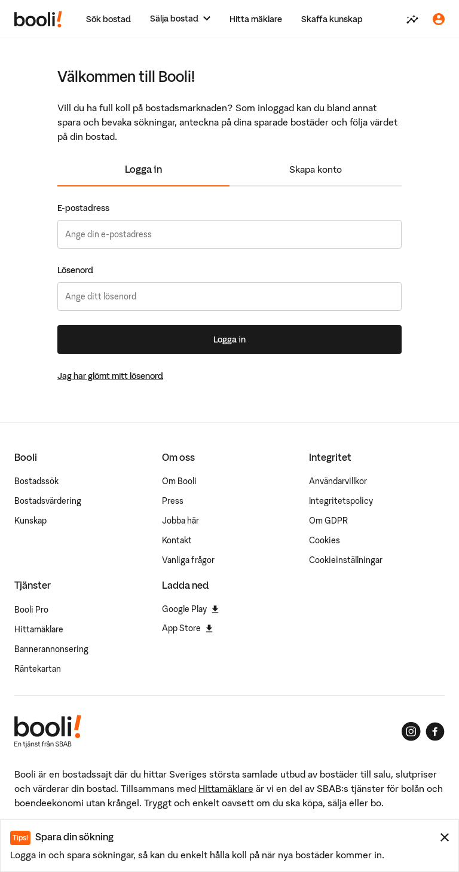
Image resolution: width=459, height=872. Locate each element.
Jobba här (180, 520)
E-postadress (83, 208)
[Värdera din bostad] (412, 19)
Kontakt (177, 540)
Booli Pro (31, 609)
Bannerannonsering (51, 649)
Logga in (143, 169)
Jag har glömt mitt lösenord (110, 376)
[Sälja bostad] (180, 19)
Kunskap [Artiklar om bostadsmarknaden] (30, 520)
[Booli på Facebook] (435, 731)
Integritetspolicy (341, 500)
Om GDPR (328, 520)
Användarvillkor (338, 481)
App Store (187, 628)
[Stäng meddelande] (444, 837)
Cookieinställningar (345, 560)
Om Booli (179, 481)
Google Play (190, 609)
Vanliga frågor (188, 560)
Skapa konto (315, 169)
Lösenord (75, 270)
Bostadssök (36, 481)
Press (172, 500)
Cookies (324, 540)
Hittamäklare (38, 629)
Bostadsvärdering (47, 500)
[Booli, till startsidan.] (38, 19)
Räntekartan (37, 668)
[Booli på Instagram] (411, 731)
